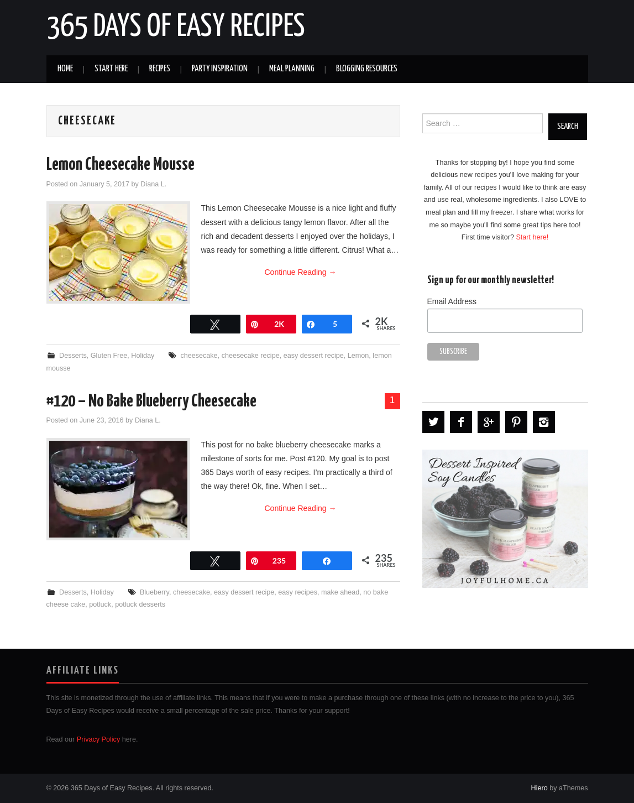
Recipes (159, 69)
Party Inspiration (220, 69)
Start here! (532, 237)
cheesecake (198, 355)
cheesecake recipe (251, 355)
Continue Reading (301, 272)
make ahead (340, 592)
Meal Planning (292, 69)
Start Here (111, 69)
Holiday (142, 355)
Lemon (358, 355)
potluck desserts (140, 604)
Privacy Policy (98, 739)
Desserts (73, 355)
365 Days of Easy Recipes (175, 27)
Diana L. (153, 184)
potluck (100, 604)
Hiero (539, 788)
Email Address (451, 301)
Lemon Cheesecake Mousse (120, 165)
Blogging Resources (366, 69)
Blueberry (154, 592)
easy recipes (297, 592)
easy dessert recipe (314, 355)
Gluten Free (109, 355)
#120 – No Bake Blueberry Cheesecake (151, 401)
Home (65, 69)
